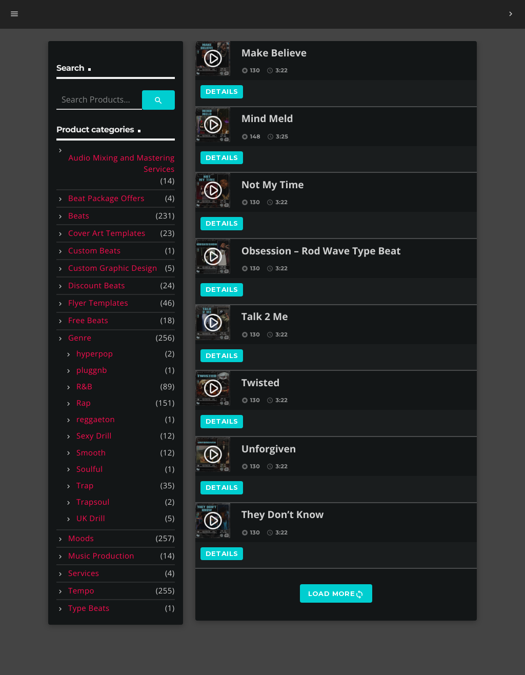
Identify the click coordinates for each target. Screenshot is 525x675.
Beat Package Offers (106, 198)
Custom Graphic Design (112, 268)
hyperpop (94, 354)
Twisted (260, 383)
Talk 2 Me (264, 317)
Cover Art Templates (107, 233)
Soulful (89, 469)
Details (222, 91)
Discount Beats (96, 286)
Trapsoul (93, 502)
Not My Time (272, 185)
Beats (78, 216)
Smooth (91, 453)
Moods (81, 538)
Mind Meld (267, 119)
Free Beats (88, 320)
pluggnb (91, 370)
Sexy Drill (94, 436)
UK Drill (90, 518)
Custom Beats (94, 251)
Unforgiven (268, 449)
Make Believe (274, 53)
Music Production (101, 556)
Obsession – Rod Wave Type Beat (321, 251)
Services (83, 573)
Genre (79, 338)
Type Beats (89, 608)
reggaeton (95, 419)
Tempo (81, 591)
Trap (85, 486)
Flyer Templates (98, 303)
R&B (84, 387)
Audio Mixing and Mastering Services (122, 164)
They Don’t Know (282, 515)
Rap (83, 403)
